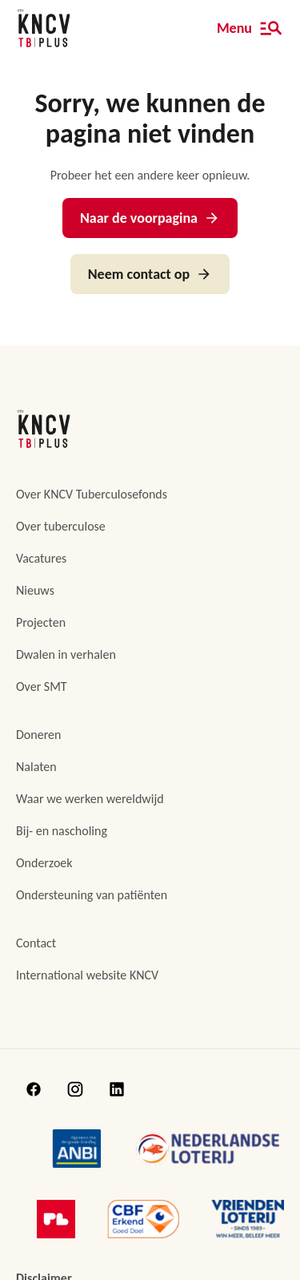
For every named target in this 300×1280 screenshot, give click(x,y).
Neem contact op (150, 274)
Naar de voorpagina (150, 218)
